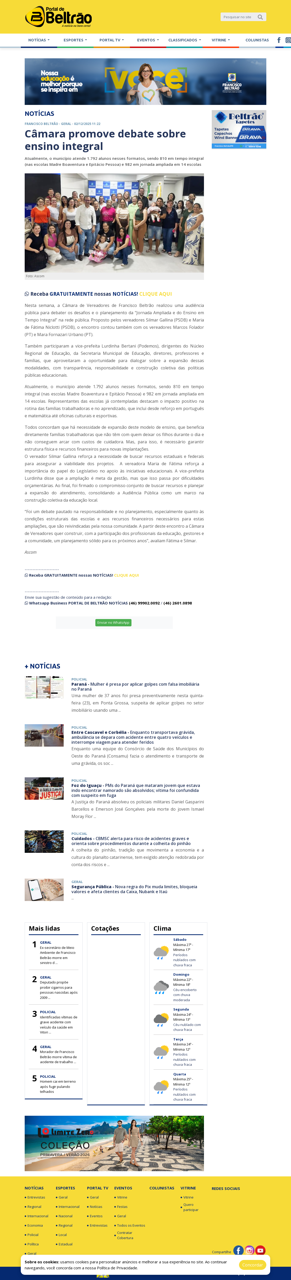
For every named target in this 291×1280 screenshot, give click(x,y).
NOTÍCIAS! (125, 294)
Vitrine (120, 1197)
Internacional (36, 1216)
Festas (121, 1207)
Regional (33, 1207)
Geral (30, 1253)
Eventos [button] (146, 40)
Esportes (65, 1187)
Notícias (34, 1187)
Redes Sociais (226, 1188)
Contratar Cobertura (123, 1235)
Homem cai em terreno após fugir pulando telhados (58, 1086)
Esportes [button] (74, 40)
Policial (31, 1235)
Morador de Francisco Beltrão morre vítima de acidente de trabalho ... (58, 1056)
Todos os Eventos (129, 1225)
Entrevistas (35, 1197)
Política (32, 1244)
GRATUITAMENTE (72, 294)
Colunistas (257, 40)
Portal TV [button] (110, 40)
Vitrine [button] (219, 40)
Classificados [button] (183, 40)
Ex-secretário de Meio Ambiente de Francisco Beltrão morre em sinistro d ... (58, 955)
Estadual (64, 1244)
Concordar (252, 1265)
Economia (34, 1225)
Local (61, 1235)
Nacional (64, 1216)
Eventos (95, 1216)
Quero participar (190, 1207)
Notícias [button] (37, 40)
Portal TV (97, 1187)
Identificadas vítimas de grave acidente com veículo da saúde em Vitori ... (58, 1025)
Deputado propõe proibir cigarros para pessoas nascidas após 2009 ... (59, 990)
